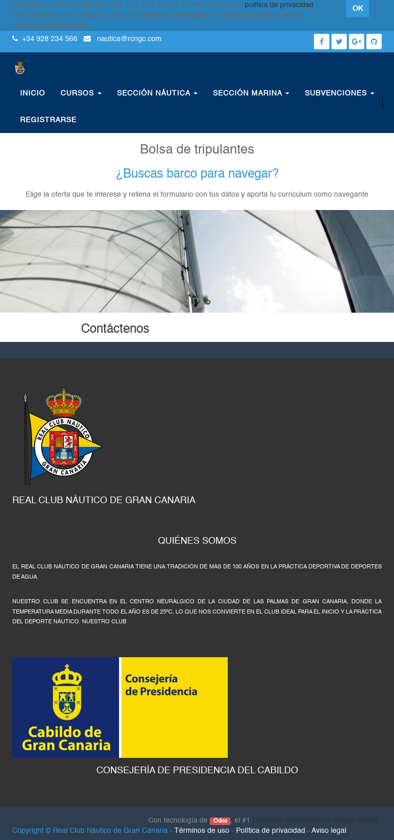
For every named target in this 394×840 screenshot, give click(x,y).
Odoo (220, 821)
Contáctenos (115, 329)
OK (357, 8)
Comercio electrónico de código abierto (316, 820)
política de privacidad (279, 5)
